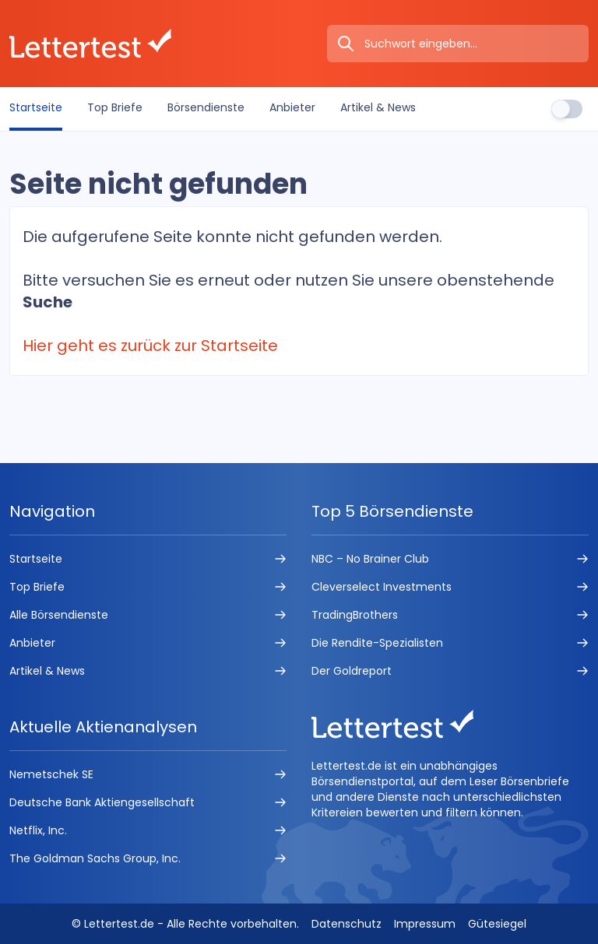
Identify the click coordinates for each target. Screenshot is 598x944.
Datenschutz (346, 924)
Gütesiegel (497, 924)
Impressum (425, 924)
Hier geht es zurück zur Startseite (150, 345)
